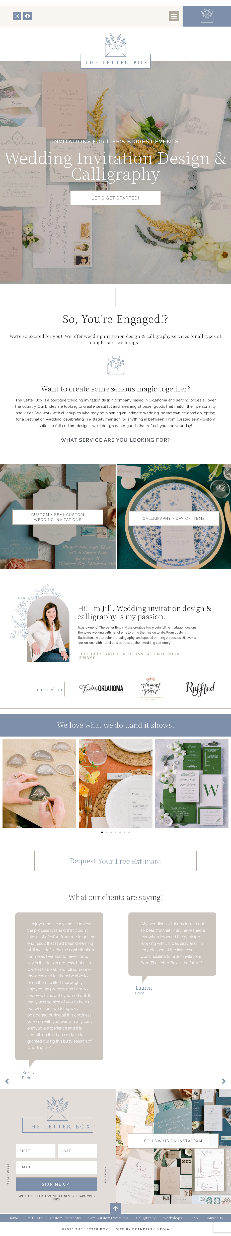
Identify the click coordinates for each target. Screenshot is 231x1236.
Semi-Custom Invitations (108, 1217)
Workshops (172, 1217)
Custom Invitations (65, 1217)
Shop (194, 1217)
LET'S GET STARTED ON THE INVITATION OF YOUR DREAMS (129, 656)
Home (13, 1217)
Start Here (34, 1217)
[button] (174, 16)
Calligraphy (146, 1217)
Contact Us (214, 1217)
